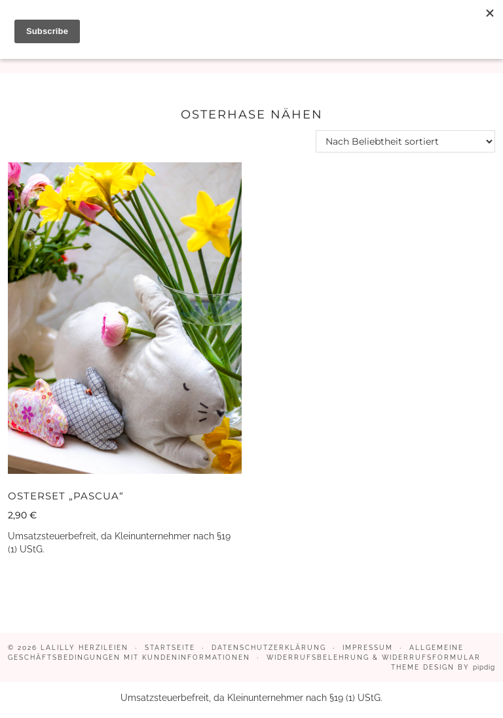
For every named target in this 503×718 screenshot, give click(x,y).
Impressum (368, 647)
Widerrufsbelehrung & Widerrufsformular (374, 657)
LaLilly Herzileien (84, 647)
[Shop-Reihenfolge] (405, 141)
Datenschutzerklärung (269, 647)
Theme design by (443, 667)
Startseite (170, 647)
